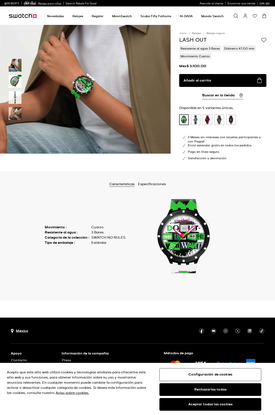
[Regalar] (98, 16)
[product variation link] (184, 119)
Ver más (51, 252)
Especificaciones (163, 184)
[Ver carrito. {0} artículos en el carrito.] (264, 16)
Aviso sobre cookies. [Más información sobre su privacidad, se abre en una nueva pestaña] (72, 393)
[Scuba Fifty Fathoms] (156, 16)
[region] (137, 389)
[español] (265, 3)
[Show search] (236, 16)
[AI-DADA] (186, 16)
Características (133, 184)
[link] (29, 4)
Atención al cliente (211, 3)
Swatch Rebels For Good (81, 3)
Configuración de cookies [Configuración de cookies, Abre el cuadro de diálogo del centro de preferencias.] (210, 374)
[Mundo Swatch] (212, 16)
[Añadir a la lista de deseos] (263, 39)
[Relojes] (77, 16)
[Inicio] (23, 15)
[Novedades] (55, 16)
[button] (255, 16)
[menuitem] (55, 15)
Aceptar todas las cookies (210, 404)
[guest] (245, 16)
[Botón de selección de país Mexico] (19, 331)
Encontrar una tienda (241, 3)
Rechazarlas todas (210, 389)
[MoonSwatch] (122, 16)
